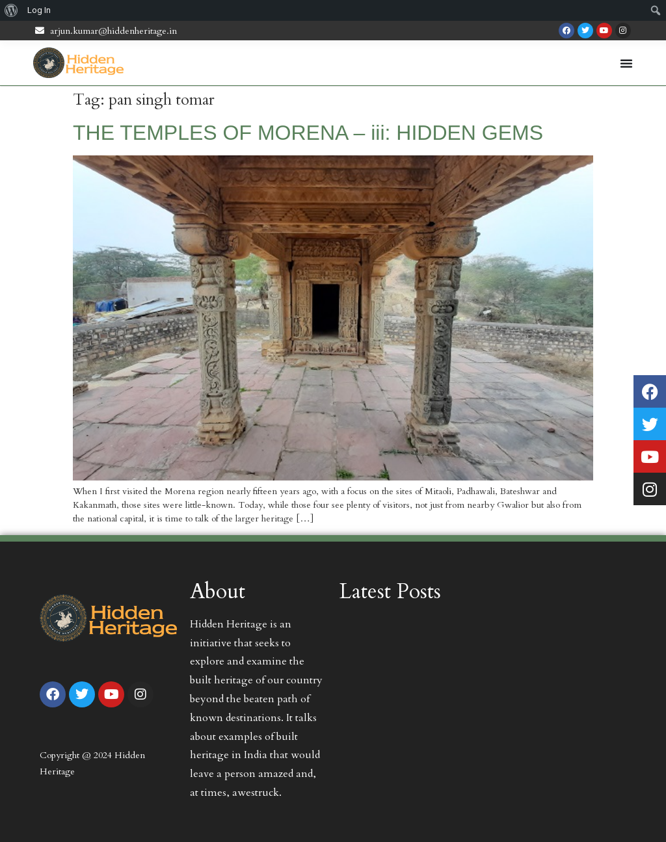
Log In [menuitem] (39, 10)
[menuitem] (11, 10)
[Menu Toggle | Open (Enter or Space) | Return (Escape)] (626, 63)
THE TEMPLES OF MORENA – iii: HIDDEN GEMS (308, 132)
